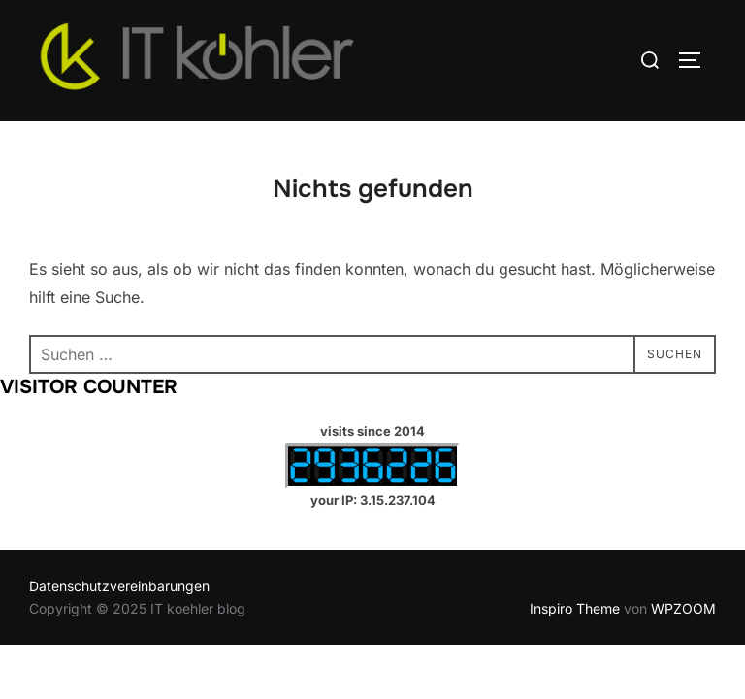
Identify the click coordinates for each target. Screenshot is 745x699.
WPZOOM (683, 608)
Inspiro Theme (575, 608)
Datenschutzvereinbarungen (119, 586)
